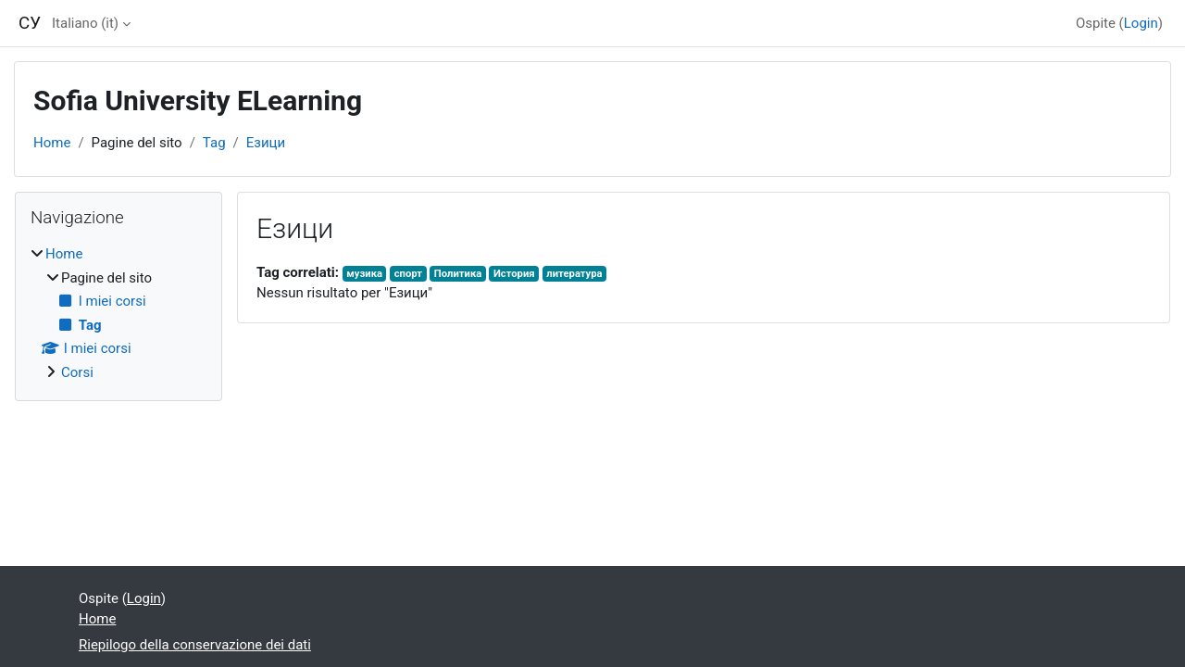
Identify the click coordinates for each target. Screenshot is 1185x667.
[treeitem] (118, 313)
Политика (457, 274)
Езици (265, 142)
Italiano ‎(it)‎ (85, 23)
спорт (408, 274)
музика (364, 274)
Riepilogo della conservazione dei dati (195, 644)
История (514, 274)
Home (51, 142)
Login (1141, 23)
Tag (214, 142)
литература (574, 274)
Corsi (77, 372)
